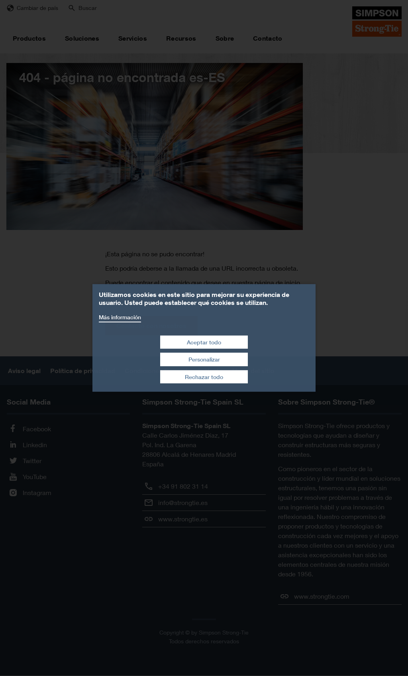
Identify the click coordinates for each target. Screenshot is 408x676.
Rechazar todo (204, 376)
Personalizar (204, 359)
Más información (120, 317)
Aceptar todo (204, 341)
